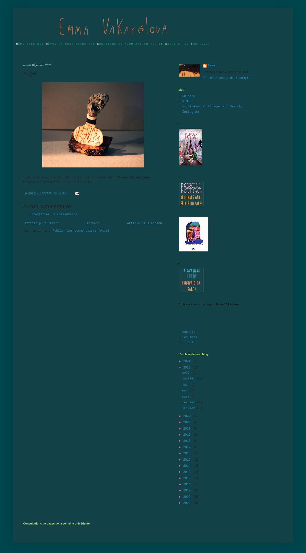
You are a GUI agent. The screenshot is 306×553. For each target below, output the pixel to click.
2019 (187, 435)
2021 (187, 422)
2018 (187, 441)
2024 (187, 361)
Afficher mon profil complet (227, 78)
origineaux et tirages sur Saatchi (212, 106)
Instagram (190, 112)
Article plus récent (41, 223)
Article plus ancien (144, 223)
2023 (187, 368)
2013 (187, 472)
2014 (187, 466)
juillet (189, 378)
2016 (187, 453)
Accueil (93, 223)
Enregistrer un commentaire (53, 214)
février (189, 402)
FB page (188, 96)
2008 (187, 503)
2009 (187, 497)
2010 (187, 490)
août (186, 373)
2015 (187, 460)
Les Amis (189, 337)
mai (185, 390)
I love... (190, 342)
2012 (187, 478)
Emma (211, 65)
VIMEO (186, 101)
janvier (189, 408)
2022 (187, 416)
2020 (187, 429)
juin (186, 385)
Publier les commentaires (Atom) (80, 231)
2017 (187, 447)
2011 (187, 484)
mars (186, 397)
